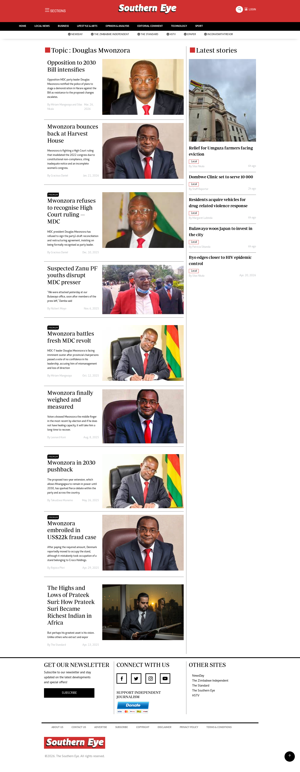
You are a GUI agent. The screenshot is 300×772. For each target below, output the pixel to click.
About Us (57, 727)
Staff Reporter (200, 189)
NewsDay (75, 34)
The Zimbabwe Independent (110, 34)
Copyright (142, 727)
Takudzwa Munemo (62, 500)
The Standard (147, 34)
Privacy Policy (189, 727)
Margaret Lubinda (202, 218)
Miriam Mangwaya (61, 104)
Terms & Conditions (219, 727)
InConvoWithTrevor (218, 34)
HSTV (171, 34)
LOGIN (252, 9)
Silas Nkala (198, 166)
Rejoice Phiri (58, 568)
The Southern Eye (203, 690)
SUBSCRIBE (69, 693)
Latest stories (216, 50)
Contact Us (78, 727)
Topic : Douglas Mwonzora (90, 50)
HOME (22, 26)
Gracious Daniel (59, 175)
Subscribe (121, 727)
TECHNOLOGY (179, 26)
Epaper (190, 34)
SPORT (199, 26)
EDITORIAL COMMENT (150, 26)
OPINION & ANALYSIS (117, 26)
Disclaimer (164, 727)
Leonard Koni (58, 437)
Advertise (100, 727)
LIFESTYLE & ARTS (87, 26)
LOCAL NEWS (42, 26)
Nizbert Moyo (58, 308)
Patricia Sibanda (201, 247)
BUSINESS (63, 26)
